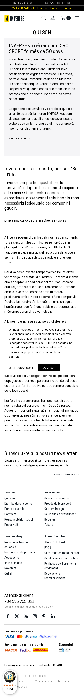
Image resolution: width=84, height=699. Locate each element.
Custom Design (54, 509)
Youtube (25, 616)
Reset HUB (11, 524)
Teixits (48, 524)
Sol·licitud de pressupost (60, 514)
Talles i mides (13, 563)
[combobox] (23, 3)
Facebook (7, 616)
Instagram (34, 616)
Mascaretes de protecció (20, 552)
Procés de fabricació (57, 503)
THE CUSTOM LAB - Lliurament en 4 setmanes (42, 8)
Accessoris (11, 557)
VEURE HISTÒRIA (19, 138)
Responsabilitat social (18, 519)
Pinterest (43, 616)
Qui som (9, 498)
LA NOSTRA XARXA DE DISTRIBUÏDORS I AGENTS (35, 220)
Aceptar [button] (48, 367)
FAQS (47, 547)
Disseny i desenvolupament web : (33, 665)
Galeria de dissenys (56, 498)
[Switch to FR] (63, 3)
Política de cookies (34, 676)
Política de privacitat (17, 681)
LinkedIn (52, 616)
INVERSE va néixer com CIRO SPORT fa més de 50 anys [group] (39, 48)
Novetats (10, 568)
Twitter (16, 616)
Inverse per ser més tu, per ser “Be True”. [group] (41, 171)
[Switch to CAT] (52, 3)
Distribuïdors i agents (18, 503)
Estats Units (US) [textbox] (23, 2)
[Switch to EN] (58, 3)
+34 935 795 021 (19, 601)
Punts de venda (14, 509)
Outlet (8, 573)
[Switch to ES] (46, 3)
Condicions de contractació (62, 558)
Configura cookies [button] (22, 367)
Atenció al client (54, 542)
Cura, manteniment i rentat (61, 553)
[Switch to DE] (68, 3)
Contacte (10, 514)
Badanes (50, 519)
